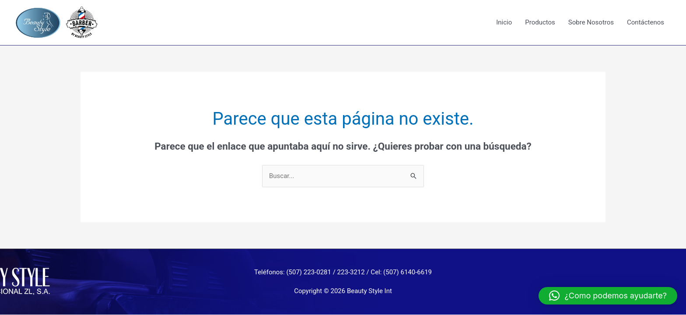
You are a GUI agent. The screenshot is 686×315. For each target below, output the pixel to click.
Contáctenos (645, 22)
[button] (608, 295)
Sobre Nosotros (591, 22)
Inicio (504, 22)
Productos (540, 22)
